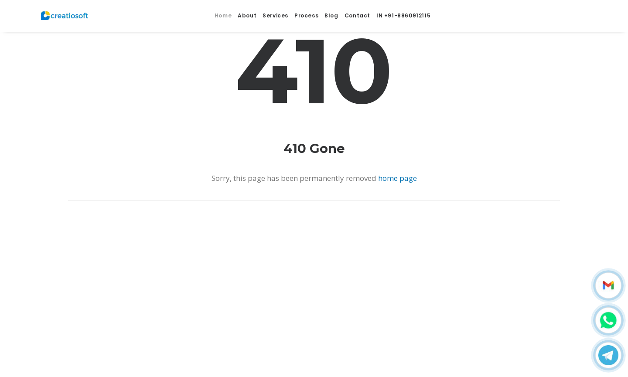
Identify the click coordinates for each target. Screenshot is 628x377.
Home (223, 12)
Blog (331, 12)
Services (275, 13)
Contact (357, 12)
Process (306, 12)
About (247, 12)
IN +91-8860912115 (403, 12)
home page (397, 178)
